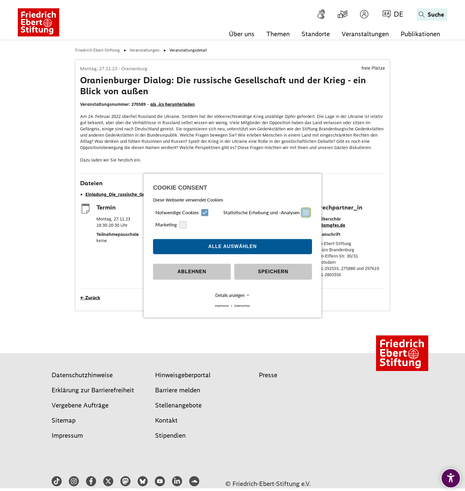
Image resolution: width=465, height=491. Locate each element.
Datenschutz (242, 305)
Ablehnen (192, 271)
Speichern (273, 271)
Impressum (222, 305)
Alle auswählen (232, 246)
